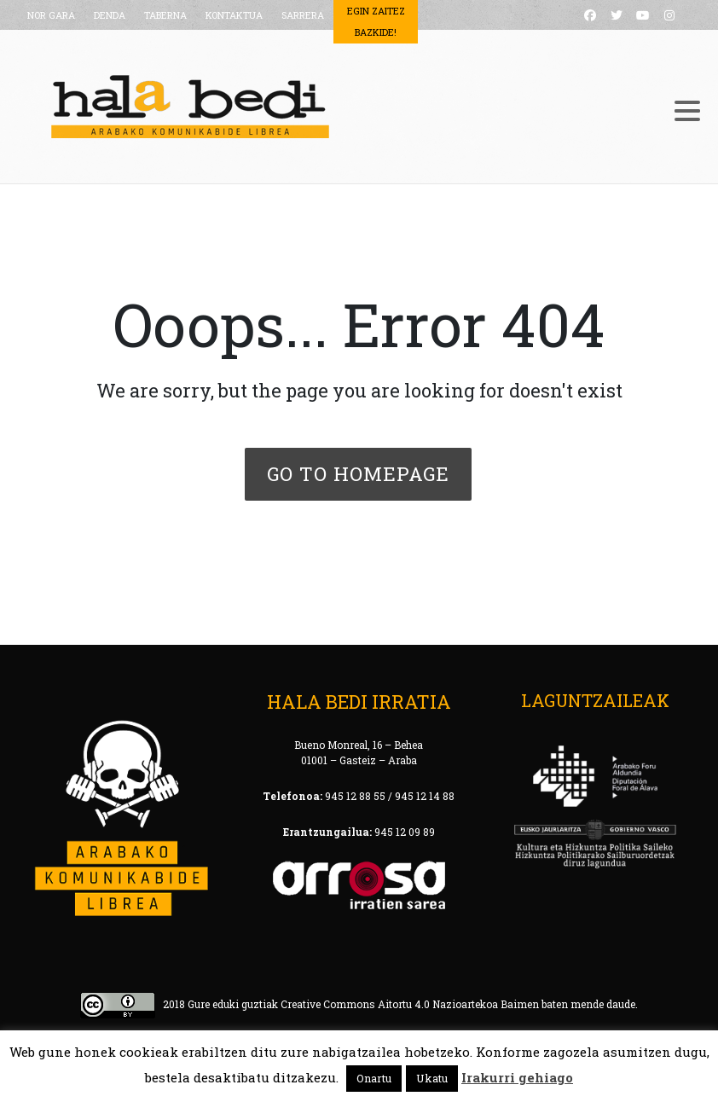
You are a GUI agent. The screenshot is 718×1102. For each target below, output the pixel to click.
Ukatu (432, 1078)
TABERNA (165, 15)
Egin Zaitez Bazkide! (376, 21)
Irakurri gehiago (517, 1077)
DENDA (109, 15)
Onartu (373, 1078)
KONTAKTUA (234, 15)
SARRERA (302, 15)
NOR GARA (51, 15)
